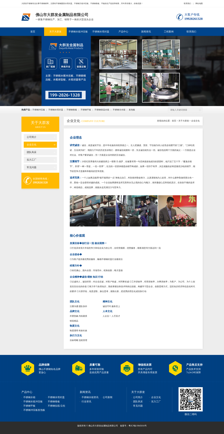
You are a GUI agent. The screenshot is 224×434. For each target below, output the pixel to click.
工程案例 (169, 31)
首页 (32, 31)
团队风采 (31, 152)
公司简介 (31, 137)
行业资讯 (86, 401)
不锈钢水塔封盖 (100, 31)
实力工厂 (31, 159)
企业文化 (31, 144)
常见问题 (31, 167)
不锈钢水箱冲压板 (78, 31)
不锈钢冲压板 (38, 110)
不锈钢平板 (86, 110)
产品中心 (123, 31)
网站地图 (199, 3)
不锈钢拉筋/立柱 (56, 405)
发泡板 (132, 110)
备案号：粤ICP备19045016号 (133, 426)
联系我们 (187, 3)
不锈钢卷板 (71, 110)
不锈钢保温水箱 (101, 110)
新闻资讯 (146, 31)
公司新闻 (107, 397)
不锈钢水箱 (29, 397)
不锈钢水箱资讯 (90, 397)
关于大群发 (55, 31)
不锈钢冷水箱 (119, 110)
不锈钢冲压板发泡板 (34, 410)
